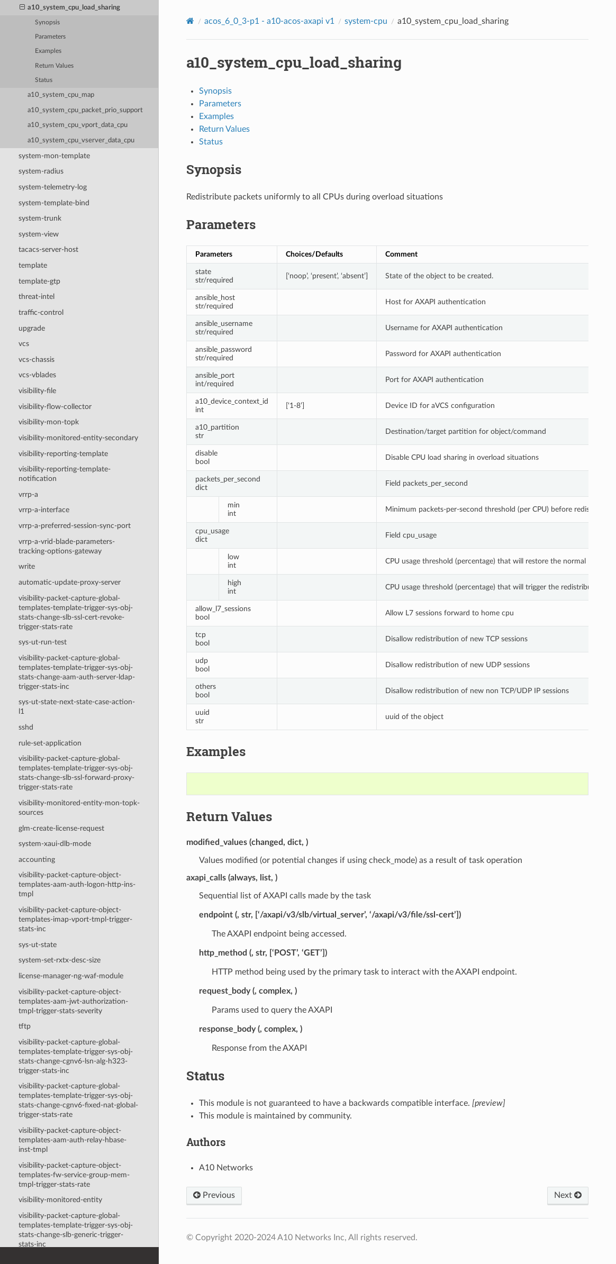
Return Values (54, 66)
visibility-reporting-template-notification (65, 474)
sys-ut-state (38, 945)
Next (568, 1195)
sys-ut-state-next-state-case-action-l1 (77, 706)
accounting (37, 859)
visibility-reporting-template (63, 454)
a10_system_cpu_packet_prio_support (85, 110)
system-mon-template (54, 156)
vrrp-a (28, 494)
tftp (25, 1026)
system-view (39, 234)
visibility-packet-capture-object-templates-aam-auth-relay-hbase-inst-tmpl (72, 1139)
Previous (214, 1195)
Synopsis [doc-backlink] (213, 169)
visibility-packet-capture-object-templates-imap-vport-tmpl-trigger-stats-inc (75, 919)
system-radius (41, 171)
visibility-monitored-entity (60, 1200)
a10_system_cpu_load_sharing (70, 8)
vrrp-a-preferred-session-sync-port (75, 526)
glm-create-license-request (61, 828)
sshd (26, 727)
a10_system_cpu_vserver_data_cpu (81, 140)
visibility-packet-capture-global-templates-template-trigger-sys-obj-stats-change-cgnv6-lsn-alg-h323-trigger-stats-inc (76, 1056)
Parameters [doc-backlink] (221, 224)
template (33, 265)
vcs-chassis (37, 359)
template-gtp (39, 281)
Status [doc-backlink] (205, 1075)
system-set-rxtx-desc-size (60, 960)
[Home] (190, 20)
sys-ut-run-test (43, 642)
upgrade (32, 328)
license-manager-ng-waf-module (71, 976)
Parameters (50, 37)
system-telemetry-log (53, 187)
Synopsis (47, 22)
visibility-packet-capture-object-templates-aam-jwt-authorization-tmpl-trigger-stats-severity (73, 1001)
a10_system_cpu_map (61, 95)
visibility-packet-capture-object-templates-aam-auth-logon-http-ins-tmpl (77, 884)
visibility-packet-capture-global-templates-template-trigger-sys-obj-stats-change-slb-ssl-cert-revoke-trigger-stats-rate (76, 612)
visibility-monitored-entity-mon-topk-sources (79, 807)
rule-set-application (50, 743)
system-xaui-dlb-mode (55, 844)
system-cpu (366, 21)
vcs (24, 344)
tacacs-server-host (48, 249)
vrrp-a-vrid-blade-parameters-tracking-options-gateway (67, 546)
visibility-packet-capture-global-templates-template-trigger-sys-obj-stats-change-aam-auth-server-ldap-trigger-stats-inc (77, 672)
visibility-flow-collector (55, 407)
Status (43, 80)
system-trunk (40, 218)
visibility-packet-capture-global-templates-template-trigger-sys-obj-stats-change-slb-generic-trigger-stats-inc (76, 1230)
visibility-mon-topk (49, 422)
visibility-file (37, 391)
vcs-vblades (37, 375)
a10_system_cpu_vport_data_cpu (78, 125)
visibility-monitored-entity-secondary (78, 438)
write (27, 566)
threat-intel (37, 297)
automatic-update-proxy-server (70, 582)
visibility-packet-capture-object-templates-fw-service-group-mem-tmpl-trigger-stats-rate (74, 1174)
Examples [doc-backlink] (216, 751)
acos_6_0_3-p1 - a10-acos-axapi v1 (269, 21)
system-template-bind (54, 203)
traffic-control (41, 312)
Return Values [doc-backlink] (229, 816)
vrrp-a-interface (44, 510)
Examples (48, 51)
